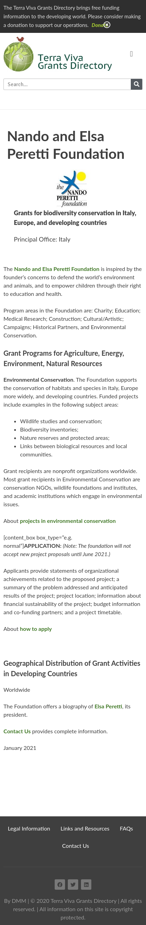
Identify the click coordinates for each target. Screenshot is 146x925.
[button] (131, 54)
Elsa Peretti (108, 706)
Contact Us (75, 845)
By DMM (15, 900)
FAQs (126, 828)
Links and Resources (85, 828)
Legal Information (29, 828)
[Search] (136, 84)
